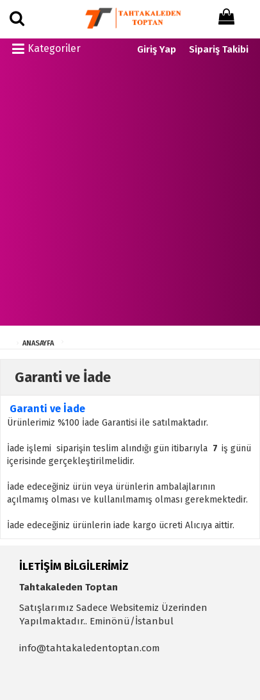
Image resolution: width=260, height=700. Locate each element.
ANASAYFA (38, 343)
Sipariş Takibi (218, 49)
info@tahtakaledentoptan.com (89, 648)
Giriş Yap (156, 49)
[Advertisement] (130, 195)
